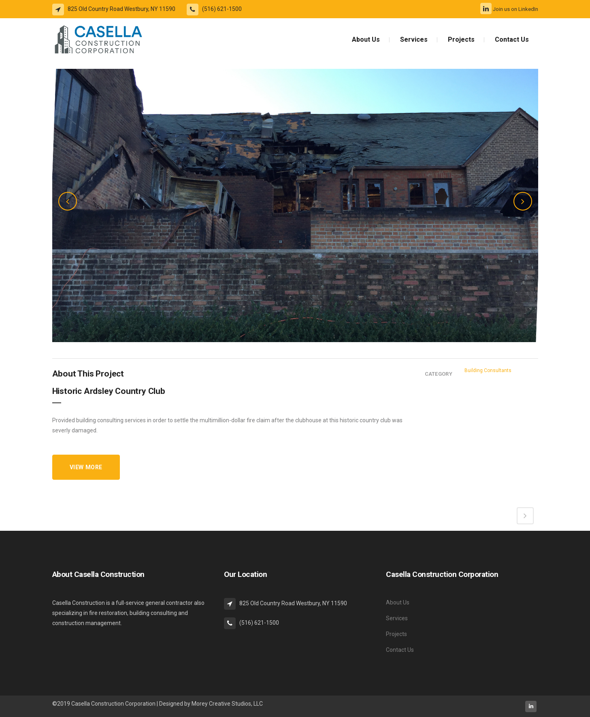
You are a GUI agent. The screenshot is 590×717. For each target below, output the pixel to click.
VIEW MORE (86, 467)
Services (397, 618)
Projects (396, 634)
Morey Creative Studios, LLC (227, 703)
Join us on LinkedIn (509, 9)
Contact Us (400, 650)
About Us (397, 602)
